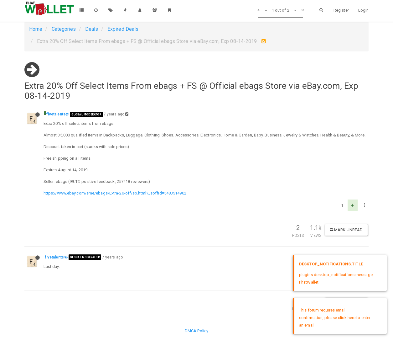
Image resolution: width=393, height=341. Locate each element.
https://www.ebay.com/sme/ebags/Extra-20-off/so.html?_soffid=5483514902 (115, 193)
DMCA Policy (196, 330)
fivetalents (55, 114)
